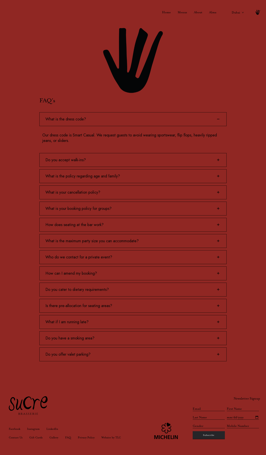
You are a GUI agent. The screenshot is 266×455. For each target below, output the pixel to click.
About (198, 12)
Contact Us (15, 437)
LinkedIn (52, 429)
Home (166, 12)
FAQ (68, 437)
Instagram (33, 429)
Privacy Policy (86, 437)
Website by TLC (111, 437)
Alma (212, 12)
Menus (182, 12)
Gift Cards (36, 437)
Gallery (53, 437)
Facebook (14, 429)
